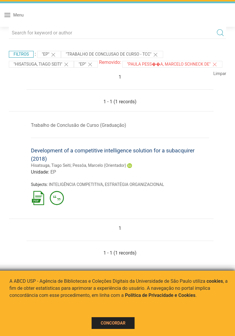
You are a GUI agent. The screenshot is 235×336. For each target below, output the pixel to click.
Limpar (220, 73)
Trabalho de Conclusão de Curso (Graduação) (78, 125)
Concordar (113, 323)
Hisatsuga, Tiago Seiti (51, 165)
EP (53, 172)
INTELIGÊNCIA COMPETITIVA (76, 184)
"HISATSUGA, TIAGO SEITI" (41, 64)
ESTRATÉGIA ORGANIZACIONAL (134, 184)
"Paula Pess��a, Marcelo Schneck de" (172, 64)
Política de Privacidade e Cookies (160, 295)
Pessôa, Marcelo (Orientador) (99, 165)
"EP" (49, 55)
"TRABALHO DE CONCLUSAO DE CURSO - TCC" (112, 55)
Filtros (21, 54)
